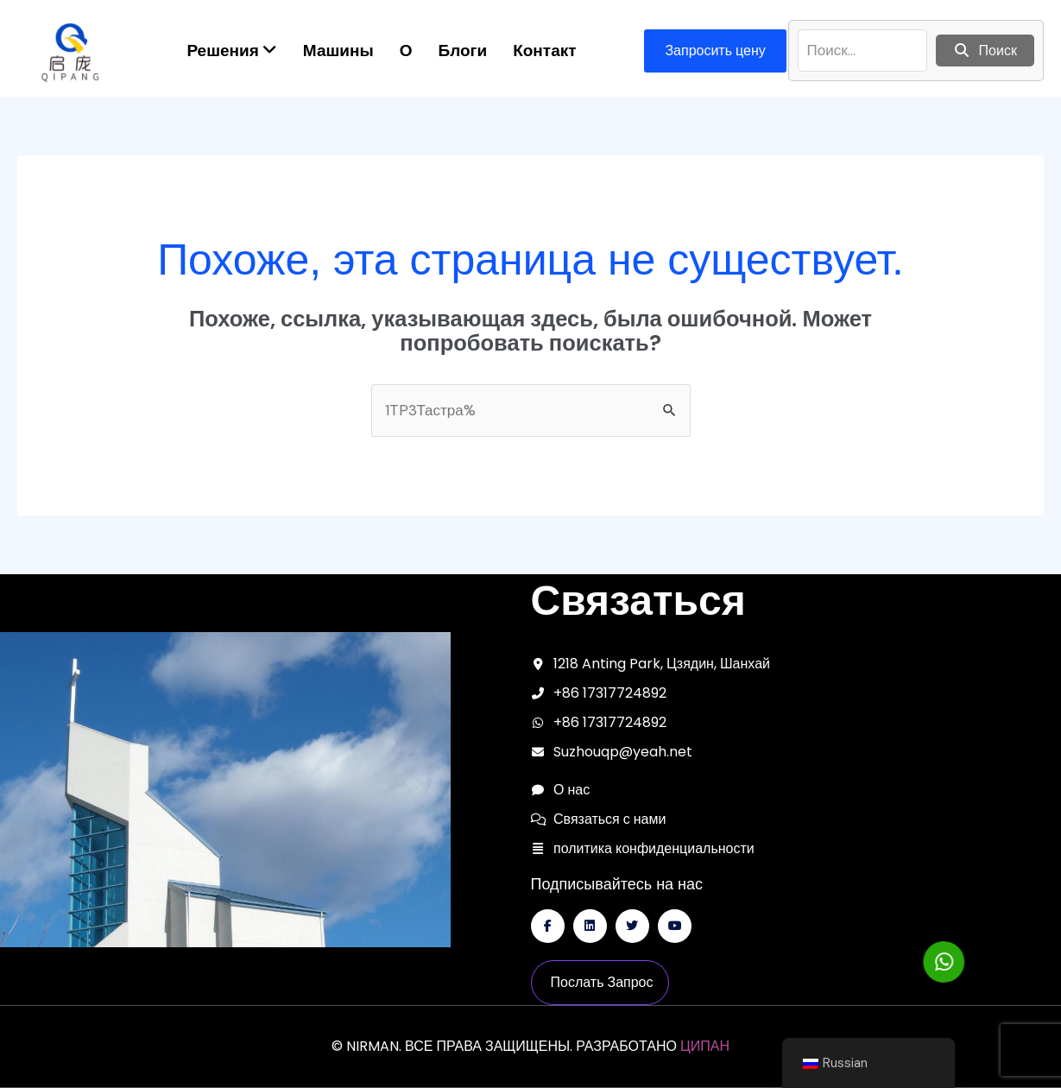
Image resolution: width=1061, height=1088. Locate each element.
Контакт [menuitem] (544, 50)
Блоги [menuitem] (462, 50)
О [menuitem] (406, 50)
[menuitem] (231, 50)
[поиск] (862, 50)
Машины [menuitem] (338, 50)
